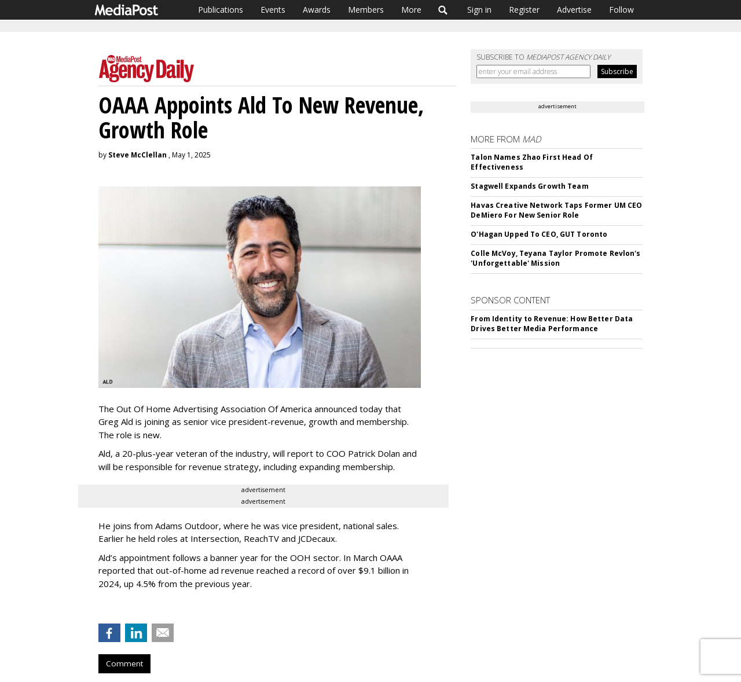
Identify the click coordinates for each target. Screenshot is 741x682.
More (411, 9)
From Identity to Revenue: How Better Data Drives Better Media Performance (552, 323)
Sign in (479, 9)
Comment (124, 663)
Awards (317, 9)
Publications (220, 9)
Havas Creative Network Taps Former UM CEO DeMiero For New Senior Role (556, 210)
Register (524, 9)
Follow (621, 9)
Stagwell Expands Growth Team (529, 186)
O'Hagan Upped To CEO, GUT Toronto (539, 234)
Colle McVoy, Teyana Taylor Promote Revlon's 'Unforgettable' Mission (555, 258)
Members (366, 9)
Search (443, 10)
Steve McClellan (137, 155)
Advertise (574, 9)
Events (273, 9)
